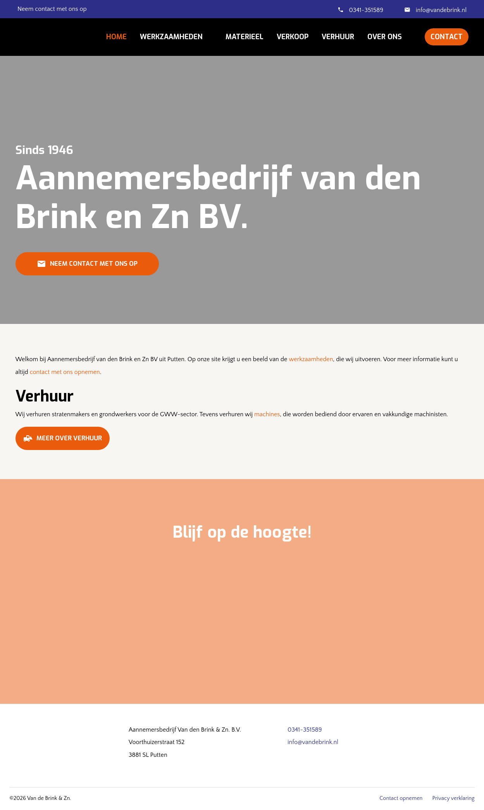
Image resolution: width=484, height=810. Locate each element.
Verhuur (338, 37)
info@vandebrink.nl (440, 10)
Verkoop (292, 37)
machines (267, 414)
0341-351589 (366, 10)
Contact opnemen (400, 798)
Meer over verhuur (62, 441)
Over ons (384, 37)
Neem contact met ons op (87, 266)
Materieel (245, 37)
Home (116, 37)
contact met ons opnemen (65, 372)
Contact (447, 37)
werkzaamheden (311, 359)
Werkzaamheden (171, 37)
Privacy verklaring (453, 798)
